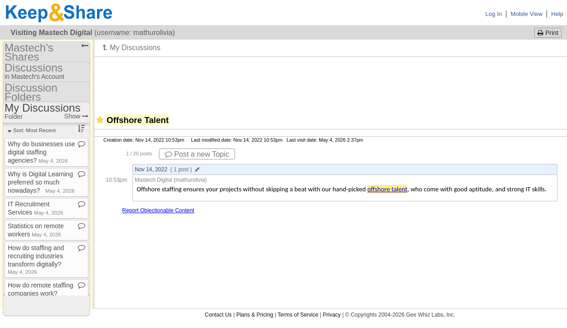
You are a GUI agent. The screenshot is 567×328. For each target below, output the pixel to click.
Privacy (332, 315)
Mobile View (526, 13)
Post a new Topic (197, 154)
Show (76, 116)
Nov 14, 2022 (167, 169)
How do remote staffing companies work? (40, 293)
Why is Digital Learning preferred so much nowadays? (41, 182)
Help (557, 13)
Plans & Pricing (254, 315)
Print (547, 32)
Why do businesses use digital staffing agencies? (41, 152)
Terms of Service (298, 315)
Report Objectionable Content (158, 210)
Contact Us (217, 315)
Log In (493, 13)
